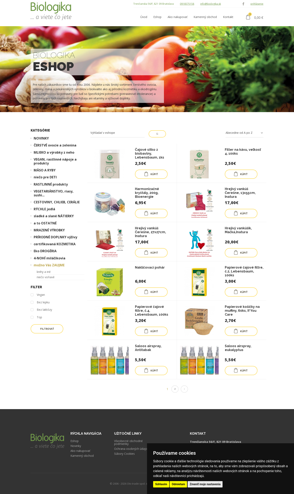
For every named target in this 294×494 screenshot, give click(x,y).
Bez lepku (40, 302)
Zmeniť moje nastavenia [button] (205, 484)
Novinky (75, 445)
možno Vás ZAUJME (49, 265)
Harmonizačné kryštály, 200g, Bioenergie (147, 193)
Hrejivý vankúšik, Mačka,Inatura (238, 230)
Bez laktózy (41, 310)
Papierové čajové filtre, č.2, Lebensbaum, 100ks (244, 271)
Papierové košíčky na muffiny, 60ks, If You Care (242, 310)
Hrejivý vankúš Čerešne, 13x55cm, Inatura (240, 193)
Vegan (38, 295)
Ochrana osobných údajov (131, 448)
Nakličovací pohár (150, 267)
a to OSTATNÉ (45, 223)
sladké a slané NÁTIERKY (54, 216)
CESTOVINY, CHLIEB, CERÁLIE (57, 202)
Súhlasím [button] (161, 484)
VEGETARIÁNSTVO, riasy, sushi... (54, 193)
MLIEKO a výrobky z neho (54, 152)
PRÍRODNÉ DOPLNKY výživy (55, 237)
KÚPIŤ (151, 174)
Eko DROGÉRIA (45, 251)
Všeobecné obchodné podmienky (128, 442)
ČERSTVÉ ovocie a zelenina (55, 145)
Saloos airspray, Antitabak (148, 348)
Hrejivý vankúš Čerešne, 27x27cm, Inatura (150, 232)
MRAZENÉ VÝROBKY (49, 230)
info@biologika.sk (210, 4)
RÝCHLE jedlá (44, 209)
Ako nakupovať (80, 450)
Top (36, 317)
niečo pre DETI (45, 177)
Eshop (74, 441)
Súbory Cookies (124, 453)
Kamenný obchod (82, 455)
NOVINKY (41, 138)
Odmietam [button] (178, 484)
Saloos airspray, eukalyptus (238, 348)
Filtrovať (47, 328)
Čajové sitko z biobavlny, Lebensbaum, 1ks (149, 153)
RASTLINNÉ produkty (51, 184)
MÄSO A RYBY (45, 170)
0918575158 (187, 4)
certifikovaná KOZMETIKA (55, 244)
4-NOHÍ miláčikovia (49, 258)
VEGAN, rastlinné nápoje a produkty (55, 161)
